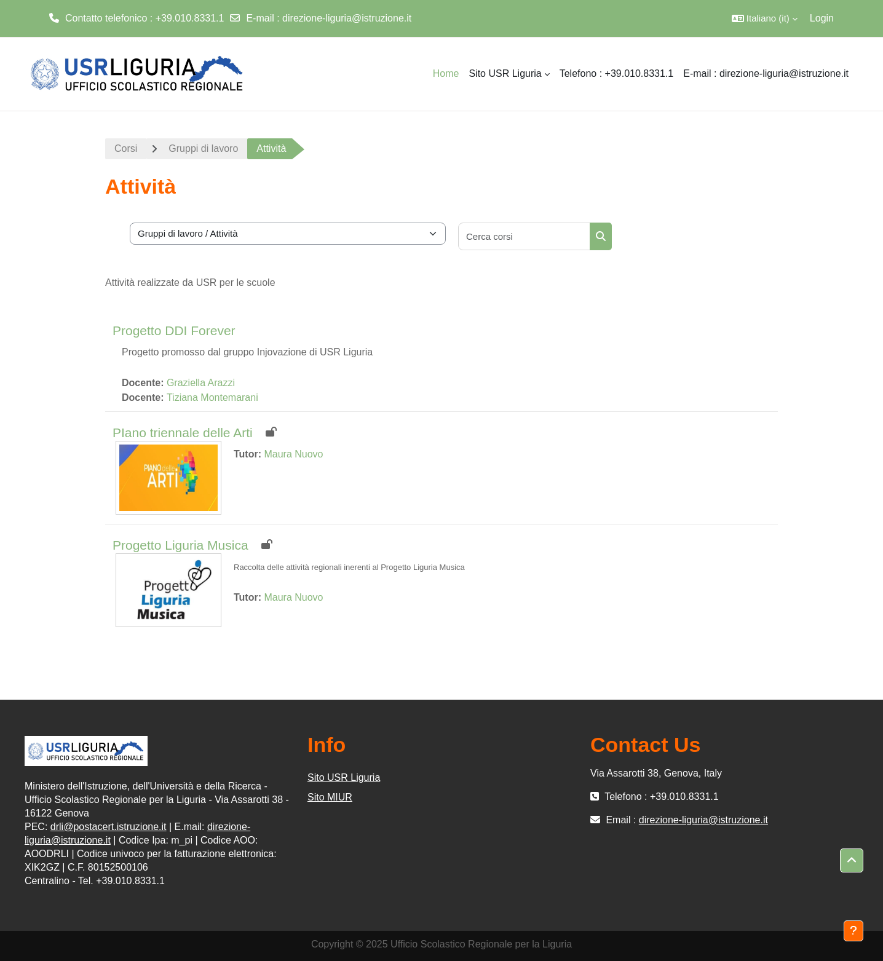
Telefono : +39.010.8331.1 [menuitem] (617, 73)
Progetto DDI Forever (174, 330)
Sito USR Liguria (343, 777)
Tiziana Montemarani (212, 397)
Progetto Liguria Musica (180, 545)
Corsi (125, 148)
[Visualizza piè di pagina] (853, 930)
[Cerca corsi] (524, 236)
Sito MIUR (329, 797)
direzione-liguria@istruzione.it (346, 18)
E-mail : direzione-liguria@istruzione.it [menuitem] (766, 73)
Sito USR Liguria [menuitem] (505, 73)
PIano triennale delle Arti (183, 432)
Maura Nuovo (293, 454)
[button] (764, 18)
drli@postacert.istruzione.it (108, 826)
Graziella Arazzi (201, 383)
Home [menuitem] (446, 73)
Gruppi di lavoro (203, 148)
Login (822, 18)
